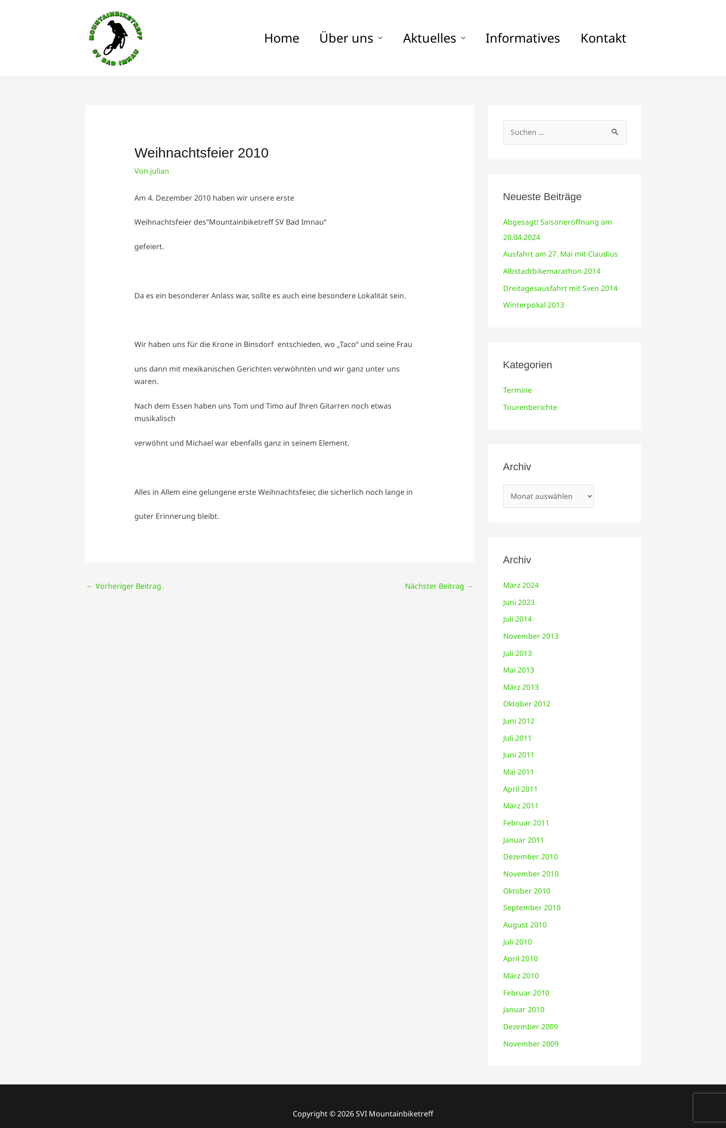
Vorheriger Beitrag (123, 586)
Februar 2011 (526, 816)
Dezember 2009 (530, 1016)
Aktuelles (417, 37)
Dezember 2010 (530, 849)
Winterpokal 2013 (534, 303)
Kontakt (601, 37)
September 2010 (532, 900)
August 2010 (525, 916)
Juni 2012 (519, 716)
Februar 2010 (526, 983)
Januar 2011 (523, 833)
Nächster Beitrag (439, 586)
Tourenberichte (530, 405)
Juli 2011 (517, 733)
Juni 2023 (519, 599)
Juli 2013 (517, 649)
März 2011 (521, 799)
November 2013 (531, 633)
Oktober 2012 (527, 699)
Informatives (516, 37)
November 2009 (531, 1033)
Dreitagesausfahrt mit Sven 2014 (560, 287)
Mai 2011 (519, 766)
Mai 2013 (519, 666)
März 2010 (521, 966)
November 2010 (531, 866)
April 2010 (520, 950)
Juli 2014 (517, 616)
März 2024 (521, 583)
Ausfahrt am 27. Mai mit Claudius (561, 253)
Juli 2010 (517, 933)
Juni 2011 (519, 749)
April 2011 (520, 783)
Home (260, 37)
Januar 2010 (523, 1000)
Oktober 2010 (527, 883)
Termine (517, 388)
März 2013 (521, 683)
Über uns (330, 37)
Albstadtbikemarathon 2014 (552, 270)
